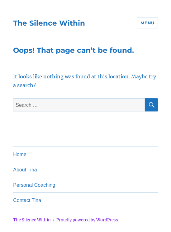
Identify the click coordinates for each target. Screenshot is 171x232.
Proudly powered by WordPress (87, 220)
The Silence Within (49, 23)
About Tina (25, 169)
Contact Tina (27, 200)
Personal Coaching (34, 185)
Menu (147, 22)
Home (19, 154)
